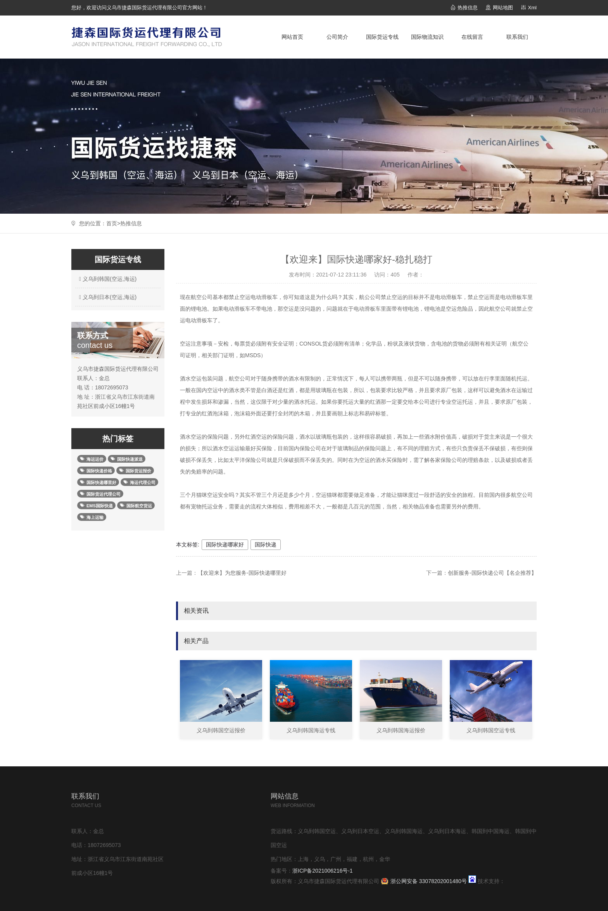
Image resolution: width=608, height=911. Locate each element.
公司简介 (337, 37)
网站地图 (503, 7)
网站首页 (292, 37)
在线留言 (472, 37)
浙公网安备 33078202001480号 (428, 881)
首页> (113, 223)
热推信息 (468, 7)
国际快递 (265, 544)
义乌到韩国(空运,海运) (106, 279)
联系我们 (517, 37)
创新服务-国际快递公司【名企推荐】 (492, 573)
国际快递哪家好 (225, 544)
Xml (532, 7)
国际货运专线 (382, 37)
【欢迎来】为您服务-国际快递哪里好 (242, 573)
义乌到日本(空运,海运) (106, 297)
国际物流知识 (427, 37)
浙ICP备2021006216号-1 (322, 871)
